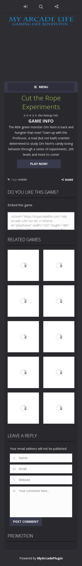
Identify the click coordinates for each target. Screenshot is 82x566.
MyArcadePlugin (50, 558)
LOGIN (25, 6)
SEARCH (41, 6)
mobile (22, 179)
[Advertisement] (41, 57)
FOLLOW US (56, 6)
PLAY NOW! (38, 164)
